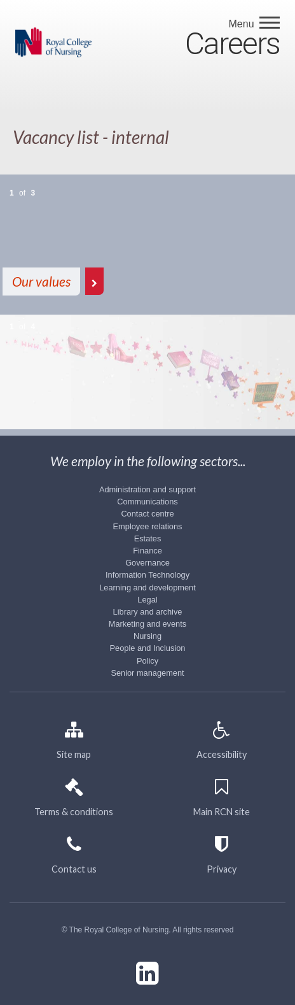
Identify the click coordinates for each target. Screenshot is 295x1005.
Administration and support (147, 489)
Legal (147, 599)
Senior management (147, 673)
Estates (147, 538)
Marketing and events (147, 624)
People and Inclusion (148, 648)
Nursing (147, 636)
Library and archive (147, 612)
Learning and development (147, 587)
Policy (147, 661)
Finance (147, 550)
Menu (243, 23)
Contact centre (147, 513)
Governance (147, 562)
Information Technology (147, 575)
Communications (147, 501)
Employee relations (147, 526)
